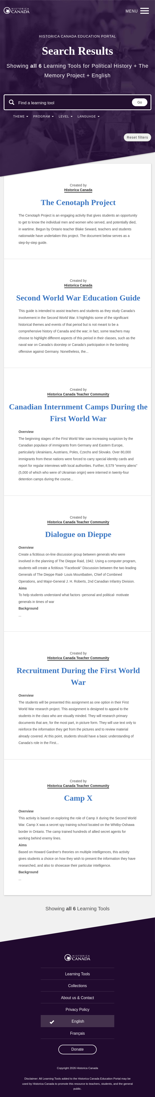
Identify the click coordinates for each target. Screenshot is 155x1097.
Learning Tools (77, 974)
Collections (77, 986)
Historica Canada (78, 285)
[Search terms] (36, 102)
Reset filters (137, 137)
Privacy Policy (77, 1009)
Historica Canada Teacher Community (78, 394)
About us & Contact (77, 998)
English (78, 1021)
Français (77, 1033)
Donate (77, 1049)
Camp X (78, 798)
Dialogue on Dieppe (78, 534)
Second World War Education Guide (78, 297)
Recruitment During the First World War (78, 676)
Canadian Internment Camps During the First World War (78, 412)
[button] (20, 117)
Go (139, 102)
